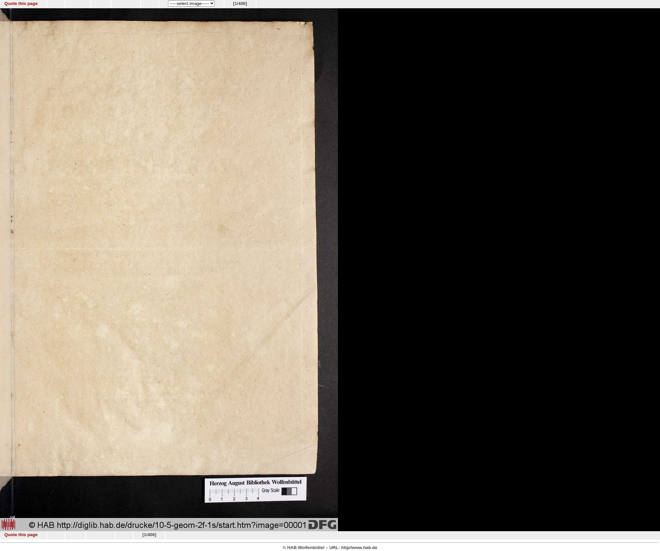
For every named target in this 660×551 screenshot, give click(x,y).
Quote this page (21, 3)
